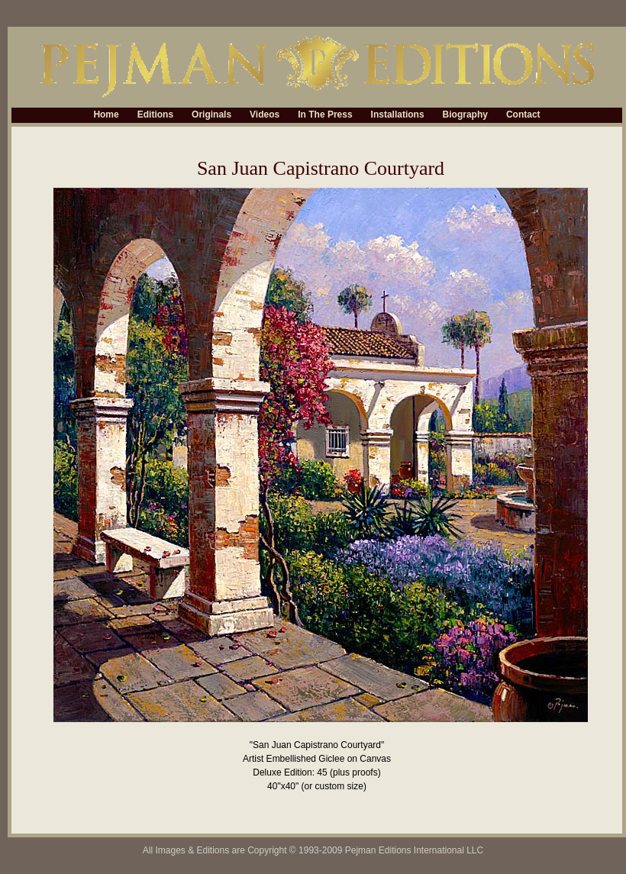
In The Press (325, 115)
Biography (465, 115)
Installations (397, 115)
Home (105, 115)
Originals (211, 115)
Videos (264, 115)
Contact (523, 115)
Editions (155, 115)
